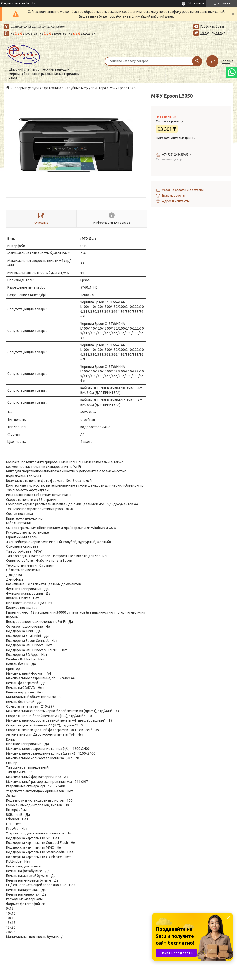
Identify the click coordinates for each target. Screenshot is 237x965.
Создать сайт (10, 3)
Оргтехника (51, 88)
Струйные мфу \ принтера (85, 88)
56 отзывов (196, 3)
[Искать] (197, 61)
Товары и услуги (26, 88)
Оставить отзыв (212, 32)
